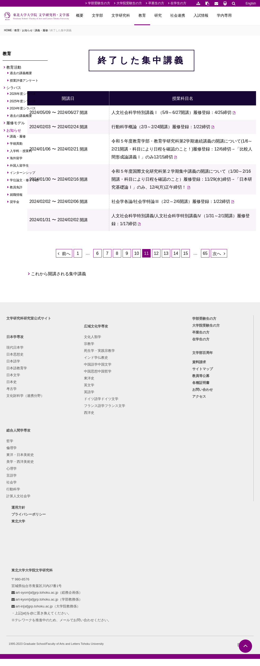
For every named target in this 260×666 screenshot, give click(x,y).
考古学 (13, 466)
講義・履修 (41, 30)
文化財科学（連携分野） (27, 473)
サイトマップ (203, 448)
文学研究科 (141, 15)
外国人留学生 (19, 167)
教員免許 (16, 189)
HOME (8, 30)
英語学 (72, 480)
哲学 (129, 425)
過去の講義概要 (21, 75)
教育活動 (13, 68)
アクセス (200, 476)
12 (171, 310)
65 (220, 310)
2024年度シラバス (23, 110)
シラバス (13, 89)
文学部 (117, 15)
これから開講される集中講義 (89, 334)
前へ (82, 310)
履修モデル (15, 124)
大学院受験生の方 (129, 3)
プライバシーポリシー (33, 515)
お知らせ (27, 30)
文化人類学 (75, 425)
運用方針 (23, 508)
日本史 (13, 459)
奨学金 (14, 203)
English (251, 3)
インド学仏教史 (79, 446)
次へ (232, 310)
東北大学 (23, 522)
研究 (178, 15)
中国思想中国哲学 (80, 460)
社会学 (131, 467)
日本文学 (15, 453)
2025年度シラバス (23, 102)
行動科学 (133, 474)
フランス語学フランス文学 (87, 494)
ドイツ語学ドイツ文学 (84, 487)
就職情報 (16, 196)
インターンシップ (22, 174)
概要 (100, 15)
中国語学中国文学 (80, 453)
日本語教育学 (18, 446)
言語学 (131, 460)
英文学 (72, 474)
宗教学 (72, 432)
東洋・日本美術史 (139, 439)
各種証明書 (201, 462)
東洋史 (72, 467)
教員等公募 (201, 455)
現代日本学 (16, 425)
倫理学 (131, 432)
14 (191, 310)
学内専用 (244, 15)
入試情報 (221, 15)
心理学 (131, 453)
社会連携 (197, 15)
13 (181, 310)
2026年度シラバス (23, 95)
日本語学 (15, 439)
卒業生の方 (156, 3)
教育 (162, 15)
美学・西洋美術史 (139, 446)
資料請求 (200, 441)
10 (152, 310)
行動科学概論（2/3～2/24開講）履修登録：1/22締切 (187, 150)
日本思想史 (16, 432)
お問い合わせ (203, 469)
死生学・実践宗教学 (82, 439)
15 (201, 310)
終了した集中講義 (60, 30)
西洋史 (72, 501)
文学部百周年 (203, 432)
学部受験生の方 (99, 3)
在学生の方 (178, 3)
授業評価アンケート (24, 82)
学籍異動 (16, 145)
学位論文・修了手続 (24, 181)
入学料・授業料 (21, 152)
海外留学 (16, 160)
